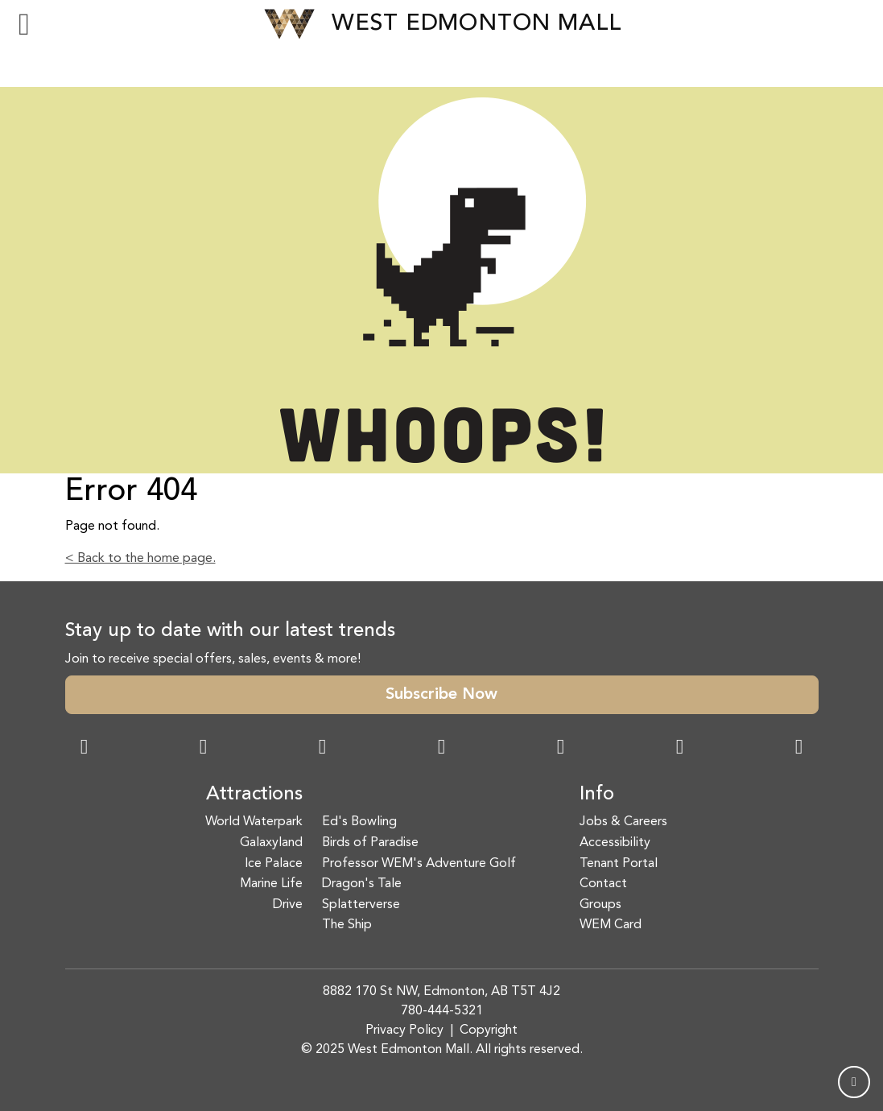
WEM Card (611, 925)
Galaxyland (271, 842)
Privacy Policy (404, 1030)
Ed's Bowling (359, 822)
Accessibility (615, 842)
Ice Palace (274, 863)
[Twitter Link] (442, 748)
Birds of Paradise (370, 842)
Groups (600, 904)
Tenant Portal (619, 863)
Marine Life (271, 884)
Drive (288, 904)
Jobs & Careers (623, 822)
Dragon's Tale (362, 884)
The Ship (347, 925)
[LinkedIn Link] (799, 748)
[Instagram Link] (203, 748)
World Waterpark (254, 822)
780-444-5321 (442, 1011)
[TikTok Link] (680, 748)
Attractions (254, 794)
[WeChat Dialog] (561, 748)
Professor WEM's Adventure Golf (419, 863)
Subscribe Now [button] (441, 695)
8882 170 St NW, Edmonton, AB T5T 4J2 (441, 991)
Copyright (489, 1030)
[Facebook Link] (84, 748)
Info (597, 794)
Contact (603, 884)
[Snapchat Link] (322, 748)
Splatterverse (361, 904)
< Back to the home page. (140, 558)
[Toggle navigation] (24, 24)
